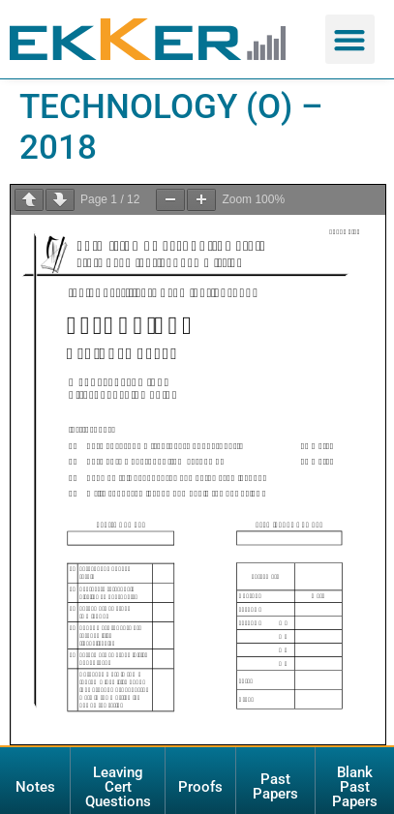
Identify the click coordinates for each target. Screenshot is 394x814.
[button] (350, 39)
